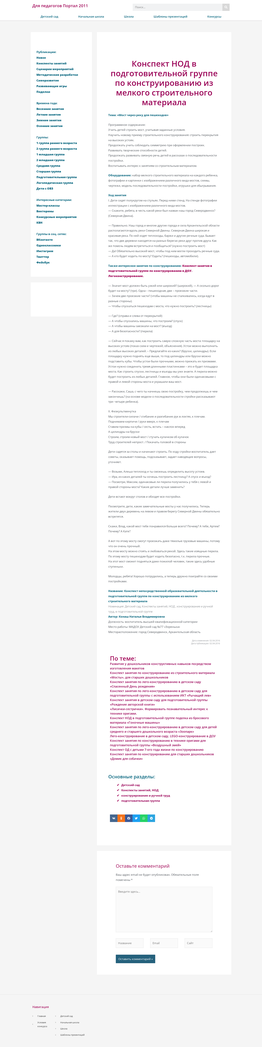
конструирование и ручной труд (145, 795)
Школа (129, 16)
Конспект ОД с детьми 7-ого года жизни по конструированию (157, 750)
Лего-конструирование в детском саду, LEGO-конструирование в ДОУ (163, 736)
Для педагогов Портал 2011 (60, 5)
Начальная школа (91, 16)
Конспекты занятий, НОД (140, 790)
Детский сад (49, 16)
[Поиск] (226, 7)
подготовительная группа (140, 801)
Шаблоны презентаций (170, 16)
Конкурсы (214, 16)
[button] (113, 818)
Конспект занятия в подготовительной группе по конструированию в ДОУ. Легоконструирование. (160, 271)
